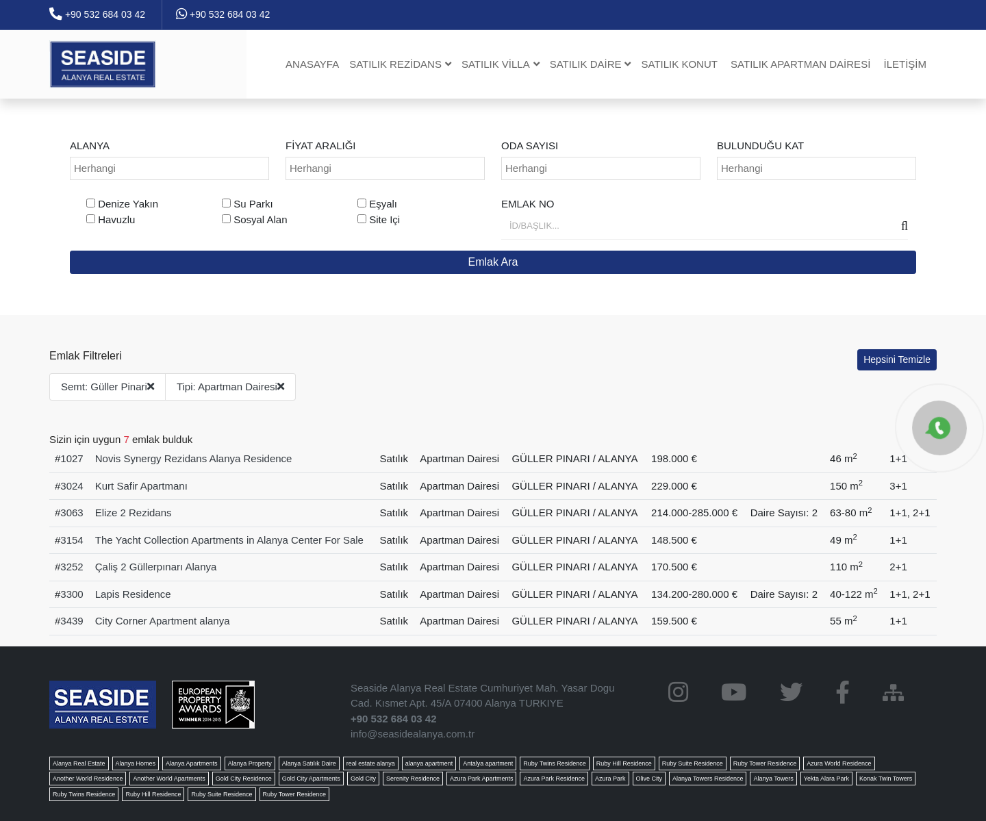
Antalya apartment (488, 763)
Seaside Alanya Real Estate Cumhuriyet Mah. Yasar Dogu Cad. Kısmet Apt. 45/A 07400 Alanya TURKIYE (483, 695)
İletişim (904, 64)
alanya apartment (429, 763)
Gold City (363, 778)
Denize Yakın (128, 204)
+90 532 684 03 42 (97, 14)
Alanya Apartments (192, 763)
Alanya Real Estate (79, 763)
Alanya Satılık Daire (309, 763)
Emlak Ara (493, 262)
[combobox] (169, 168)
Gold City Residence (244, 778)
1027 (71, 458)
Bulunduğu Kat (760, 145)
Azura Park (610, 778)
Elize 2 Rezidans (133, 512)
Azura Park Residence (554, 778)
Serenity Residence (413, 778)
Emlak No (528, 204)
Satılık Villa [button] (501, 64)
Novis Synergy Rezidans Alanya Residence (193, 458)
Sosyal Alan (260, 219)
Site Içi (384, 219)
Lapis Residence (133, 594)
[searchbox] (171, 168)
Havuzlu (116, 219)
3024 (71, 486)
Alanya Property (250, 763)
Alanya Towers (773, 778)
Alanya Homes (136, 763)
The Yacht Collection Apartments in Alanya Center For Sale (229, 540)
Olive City (649, 778)
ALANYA (90, 145)
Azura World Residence (839, 763)
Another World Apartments (169, 778)
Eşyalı (383, 204)
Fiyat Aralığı (321, 145)
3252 (71, 566)
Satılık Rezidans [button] (400, 64)
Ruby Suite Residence (692, 763)
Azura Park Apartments (482, 778)
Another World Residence (88, 778)
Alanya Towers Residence (707, 778)
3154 (71, 540)
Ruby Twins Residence (554, 763)
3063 (71, 512)
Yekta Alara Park (826, 778)
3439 (71, 621)
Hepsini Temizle (897, 359)
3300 (71, 594)
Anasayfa (312, 64)
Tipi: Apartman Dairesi (230, 386)
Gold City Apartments (311, 778)
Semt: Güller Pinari (107, 386)
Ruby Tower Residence (764, 763)
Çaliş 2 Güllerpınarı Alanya (156, 566)
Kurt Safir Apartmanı (141, 486)
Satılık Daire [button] (590, 64)
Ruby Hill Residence (624, 763)
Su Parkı (253, 204)
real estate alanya (370, 763)
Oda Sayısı (529, 145)
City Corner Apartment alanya (162, 621)
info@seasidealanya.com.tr (413, 734)
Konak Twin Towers (885, 778)
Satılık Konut (679, 64)
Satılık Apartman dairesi (800, 64)
